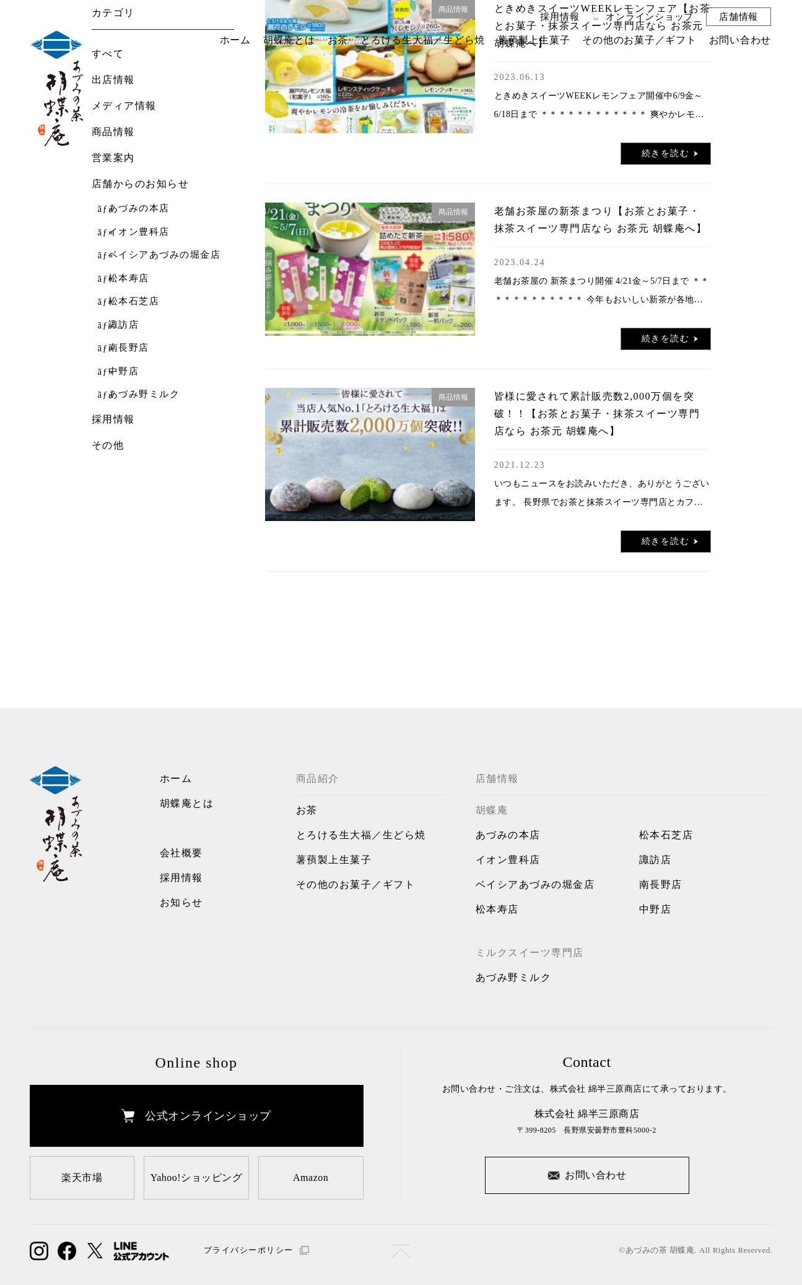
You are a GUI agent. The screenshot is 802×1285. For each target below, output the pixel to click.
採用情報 (559, 16)
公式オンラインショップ (196, 1116)
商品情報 (113, 132)
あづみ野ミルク (144, 394)
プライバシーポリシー (256, 1250)
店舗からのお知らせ (141, 184)
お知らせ (181, 902)
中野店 (123, 371)
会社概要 (181, 853)
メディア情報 (124, 106)
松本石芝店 (134, 301)
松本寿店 (128, 278)
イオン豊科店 (139, 232)
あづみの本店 (139, 208)
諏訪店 (123, 324)
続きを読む (670, 153)
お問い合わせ (586, 1174)
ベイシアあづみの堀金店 (164, 254)
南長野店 (128, 347)
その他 (108, 445)
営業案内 (113, 158)
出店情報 (113, 79)
